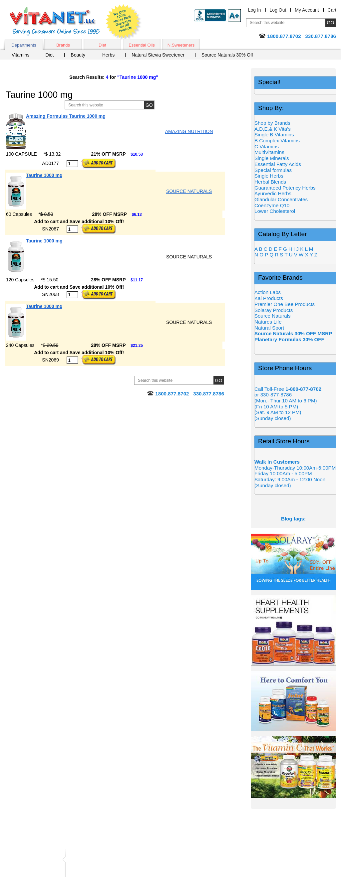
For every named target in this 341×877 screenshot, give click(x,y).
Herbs (108, 55)
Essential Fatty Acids (277, 164)
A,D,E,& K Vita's (272, 129)
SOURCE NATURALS (189, 191)
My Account (307, 10)
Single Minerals (271, 158)
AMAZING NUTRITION (189, 131)
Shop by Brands (274, 123)
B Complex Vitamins (277, 140)
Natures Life (268, 322)
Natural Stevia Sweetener (158, 55)
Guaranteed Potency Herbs (285, 188)
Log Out (278, 10)
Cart (332, 10)
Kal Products (268, 298)
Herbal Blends (270, 182)
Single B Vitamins (274, 134)
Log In (254, 10)
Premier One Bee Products (284, 304)
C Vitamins (266, 146)
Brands (63, 45)
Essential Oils (142, 45)
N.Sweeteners (181, 45)
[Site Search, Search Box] (118, 105)
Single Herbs (268, 176)
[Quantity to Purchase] (72, 163)
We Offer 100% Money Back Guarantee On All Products (123, 22)
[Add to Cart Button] (98, 164)
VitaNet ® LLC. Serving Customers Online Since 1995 (55, 21)
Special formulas (273, 170)
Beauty (78, 55)
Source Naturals (272, 316)
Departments (23, 45)
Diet (102, 45)
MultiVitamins (269, 152)
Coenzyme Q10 (271, 205)
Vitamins (20, 55)
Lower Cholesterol (274, 211)
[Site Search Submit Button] (149, 105)
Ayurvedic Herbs (272, 193)
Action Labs (267, 292)
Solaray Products (273, 310)
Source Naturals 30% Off (227, 55)
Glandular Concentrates (281, 199)
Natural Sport (269, 328)
